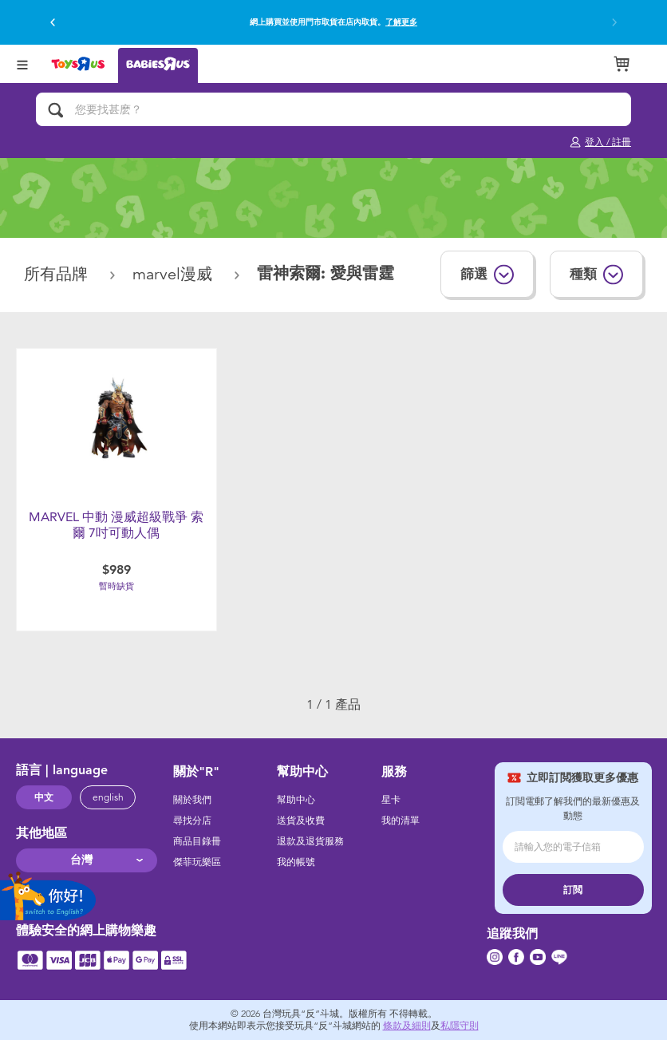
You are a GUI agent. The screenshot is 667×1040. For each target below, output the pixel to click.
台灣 (81, 860)
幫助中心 (296, 799)
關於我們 (192, 799)
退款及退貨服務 (310, 841)
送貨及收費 (301, 820)
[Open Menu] (22, 63)
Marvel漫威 (174, 274)
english (108, 797)
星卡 (391, 799)
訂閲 (572, 890)
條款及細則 (407, 1025)
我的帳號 (296, 862)
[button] (52, 22)
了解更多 (401, 22)
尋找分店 (192, 820)
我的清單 (400, 820)
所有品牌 (58, 274)
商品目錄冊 (197, 841)
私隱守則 (459, 1025)
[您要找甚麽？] (333, 109)
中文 (43, 797)
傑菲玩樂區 (197, 862)
